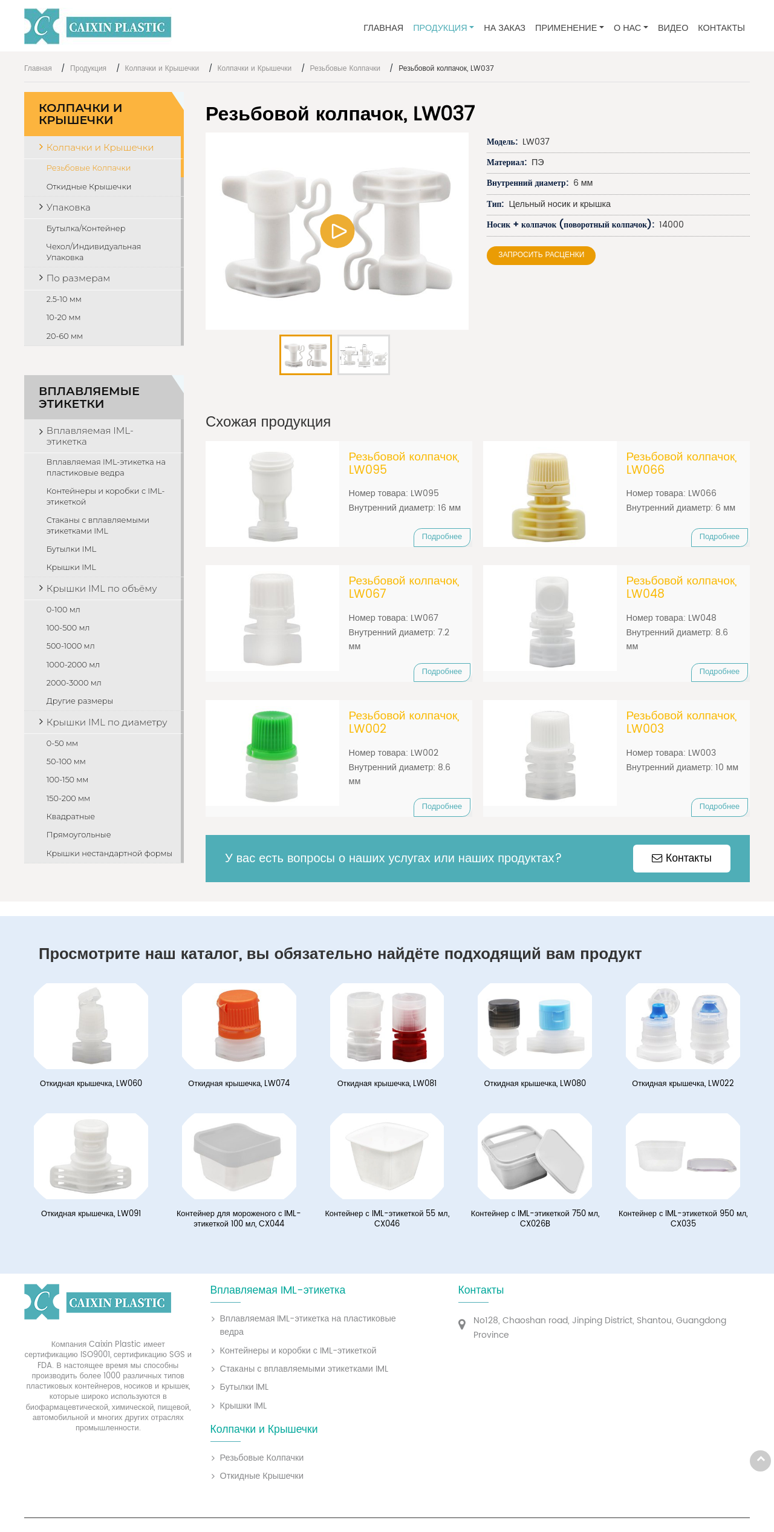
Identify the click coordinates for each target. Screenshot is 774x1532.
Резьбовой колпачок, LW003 (682, 725)
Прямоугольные (79, 834)
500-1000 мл (71, 645)
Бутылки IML (71, 549)
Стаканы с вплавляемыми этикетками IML (98, 525)
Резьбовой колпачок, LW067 (404, 589)
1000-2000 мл (73, 664)
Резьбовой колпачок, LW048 (682, 589)
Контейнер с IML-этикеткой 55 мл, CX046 (387, 1223)
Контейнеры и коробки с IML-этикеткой (106, 496)
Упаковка (69, 207)
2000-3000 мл (74, 682)
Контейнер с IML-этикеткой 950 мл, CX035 (683, 1223)
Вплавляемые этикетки (89, 397)
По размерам (78, 278)
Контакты (721, 28)
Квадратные (71, 816)
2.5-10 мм (64, 299)
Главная (383, 28)
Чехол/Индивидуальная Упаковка (94, 252)
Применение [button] (566, 28)
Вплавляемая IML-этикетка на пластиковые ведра (106, 467)
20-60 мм (65, 336)
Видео (673, 28)
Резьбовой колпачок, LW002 (404, 725)
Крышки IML (71, 567)
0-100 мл (63, 609)
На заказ (504, 28)
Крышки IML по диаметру (107, 722)
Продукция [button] (440, 28)
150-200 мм (68, 798)
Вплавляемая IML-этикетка (90, 436)
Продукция (88, 68)
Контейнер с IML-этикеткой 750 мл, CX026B (535, 1223)
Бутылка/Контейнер (86, 228)
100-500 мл (68, 627)
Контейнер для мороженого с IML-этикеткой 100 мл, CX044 (239, 1223)
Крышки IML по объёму (102, 588)
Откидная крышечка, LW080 (535, 1088)
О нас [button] (627, 28)
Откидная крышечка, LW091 (91, 1218)
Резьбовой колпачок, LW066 (682, 464)
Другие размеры (80, 700)
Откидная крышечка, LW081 (387, 1088)
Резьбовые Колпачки (345, 68)
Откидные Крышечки (89, 186)
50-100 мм (66, 761)
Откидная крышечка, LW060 (91, 1088)
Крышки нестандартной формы (110, 853)
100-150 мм (68, 779)
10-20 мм (64, 317)
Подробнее (442, 537)
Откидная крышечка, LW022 (683, 1088)
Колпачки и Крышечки (162, 68)
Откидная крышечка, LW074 (239, 1088)
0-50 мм (62, 743)
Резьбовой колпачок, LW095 (404, 464)
